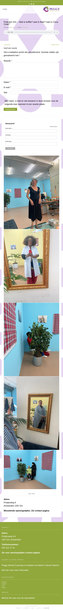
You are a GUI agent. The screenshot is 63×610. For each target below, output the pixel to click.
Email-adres (8, 128)
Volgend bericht (55, 44)
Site (5, 92)
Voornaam (8, 135)
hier (7, 570)
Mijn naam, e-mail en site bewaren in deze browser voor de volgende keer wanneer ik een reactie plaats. (31, 102)
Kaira (35, 605)
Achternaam (8, 141)
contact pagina (42, 511)
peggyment (24, 27)
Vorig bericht (7, 44)
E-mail (7, 87)
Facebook (4, 582)
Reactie (8, 61)
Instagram (4, 583)
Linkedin (4, 587)
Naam (7, 82)
